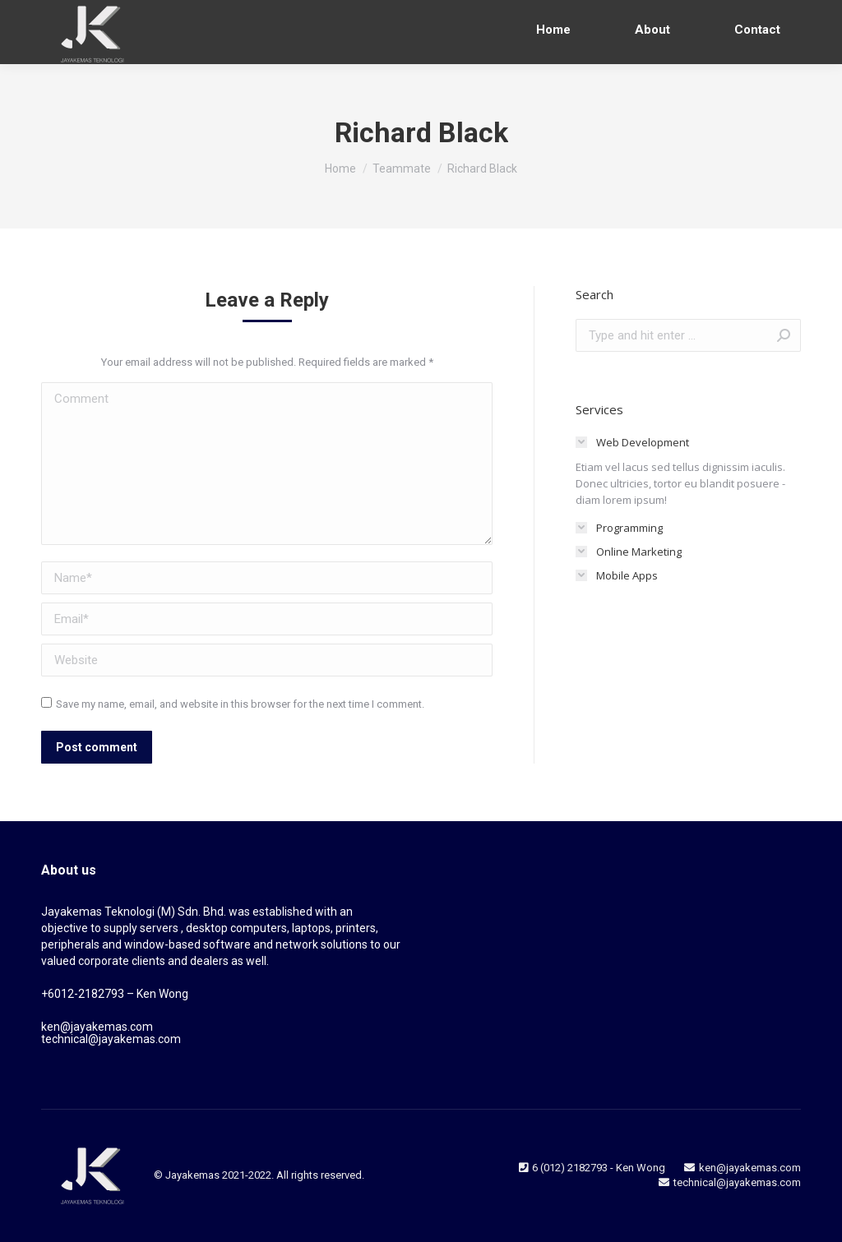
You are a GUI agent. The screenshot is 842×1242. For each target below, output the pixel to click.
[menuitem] (553, 30)
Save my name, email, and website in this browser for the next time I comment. (240, 704)
